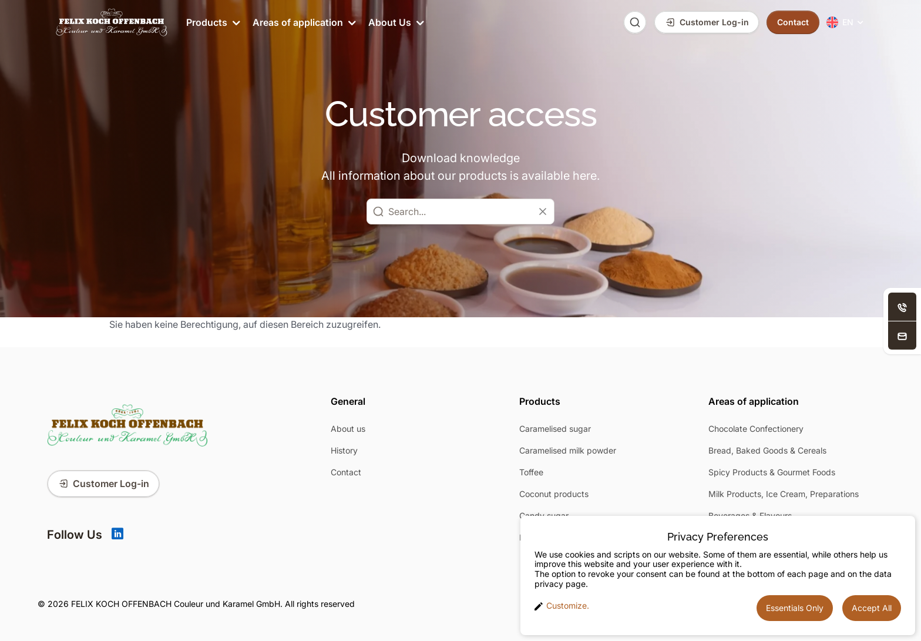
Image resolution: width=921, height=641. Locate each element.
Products (212, 22)
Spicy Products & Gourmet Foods (771, 472)
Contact (346, 472)
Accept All (872, 608)
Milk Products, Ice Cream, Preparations (783, 494)
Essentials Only (794, 608)
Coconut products (554, 494)
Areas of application (303, 22)
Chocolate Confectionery (756, 429)
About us (348, 429)
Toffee (531, 472)
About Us (395, 22)
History (344, 450)
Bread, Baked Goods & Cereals (767, 450)
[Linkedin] (117, 534)
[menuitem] (845, 22)
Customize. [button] (562, 605)
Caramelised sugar (555, 429)
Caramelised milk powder (567, 450)
